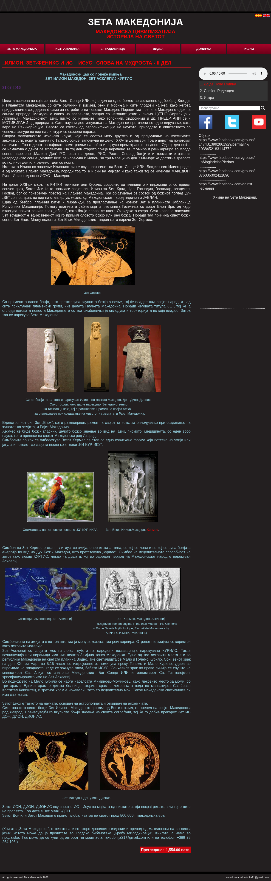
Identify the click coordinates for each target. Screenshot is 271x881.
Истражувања (67, 49)
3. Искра (207, 98)
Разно (249, 49)
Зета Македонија (22, 49)
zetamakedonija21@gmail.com (251, 877)
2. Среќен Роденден (217, 91)
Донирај (203, 49)
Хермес (152, 530)
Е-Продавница (113, 49)
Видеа (158, 49)
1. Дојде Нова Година (218, 84)
